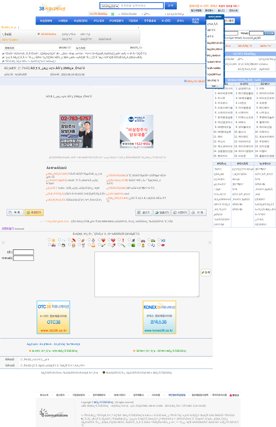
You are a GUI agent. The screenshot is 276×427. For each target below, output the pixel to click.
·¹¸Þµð (217, 189)
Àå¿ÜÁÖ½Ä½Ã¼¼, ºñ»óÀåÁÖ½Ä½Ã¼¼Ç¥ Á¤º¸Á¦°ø (69, 372)
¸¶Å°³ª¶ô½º (237, 184)
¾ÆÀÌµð (229, 37)
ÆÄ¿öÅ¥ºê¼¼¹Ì (222, 199)
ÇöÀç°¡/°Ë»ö (68, 34)
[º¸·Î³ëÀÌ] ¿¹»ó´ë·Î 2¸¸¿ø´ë (34, 359)
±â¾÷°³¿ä (85, 34)
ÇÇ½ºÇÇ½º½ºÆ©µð (243, 169)
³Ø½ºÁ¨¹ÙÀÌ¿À (222, 204)
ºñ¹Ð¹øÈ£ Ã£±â (240, 37)
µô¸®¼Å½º (220, 184)
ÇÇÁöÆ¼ (219, 179)
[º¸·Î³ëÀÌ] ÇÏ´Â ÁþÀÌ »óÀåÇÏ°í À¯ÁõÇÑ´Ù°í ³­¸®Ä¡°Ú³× (52, 365)
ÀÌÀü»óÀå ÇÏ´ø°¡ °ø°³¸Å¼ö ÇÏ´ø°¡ (84, 199)
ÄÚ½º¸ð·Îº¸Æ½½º (241, 194)
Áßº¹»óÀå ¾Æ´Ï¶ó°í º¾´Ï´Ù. (140, 188)
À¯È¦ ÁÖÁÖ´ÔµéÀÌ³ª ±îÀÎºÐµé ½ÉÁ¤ (146, 175)
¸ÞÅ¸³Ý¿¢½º (220, 209)
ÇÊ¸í (9, 252)
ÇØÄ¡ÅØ (219, 174)
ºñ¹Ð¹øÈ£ (7, 258)
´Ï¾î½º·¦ (218, 169)
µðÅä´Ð (218, 214)
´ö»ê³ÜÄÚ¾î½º (222, 219)
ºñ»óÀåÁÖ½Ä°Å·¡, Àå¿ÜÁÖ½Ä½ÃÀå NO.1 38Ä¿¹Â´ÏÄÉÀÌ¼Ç (139, 372)
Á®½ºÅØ (219, 224)
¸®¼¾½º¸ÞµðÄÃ (241, 199)
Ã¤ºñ (234, 189)
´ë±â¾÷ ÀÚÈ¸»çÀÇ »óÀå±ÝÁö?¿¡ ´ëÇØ (78, 188)
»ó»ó (126, 193)
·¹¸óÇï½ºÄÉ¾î (239, 174)
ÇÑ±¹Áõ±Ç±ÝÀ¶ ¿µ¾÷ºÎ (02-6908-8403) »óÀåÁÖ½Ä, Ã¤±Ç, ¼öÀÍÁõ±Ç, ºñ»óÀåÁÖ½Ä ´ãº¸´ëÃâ (122, 221)
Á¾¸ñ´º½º (67, 39)
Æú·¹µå (236, 179)
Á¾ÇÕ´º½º (86, 39)
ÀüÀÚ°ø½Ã (105, 39)
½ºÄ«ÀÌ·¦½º (220, 194)
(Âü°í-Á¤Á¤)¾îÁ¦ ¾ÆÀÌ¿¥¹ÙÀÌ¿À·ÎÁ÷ (85, 193)
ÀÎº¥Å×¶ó (237, 204)
